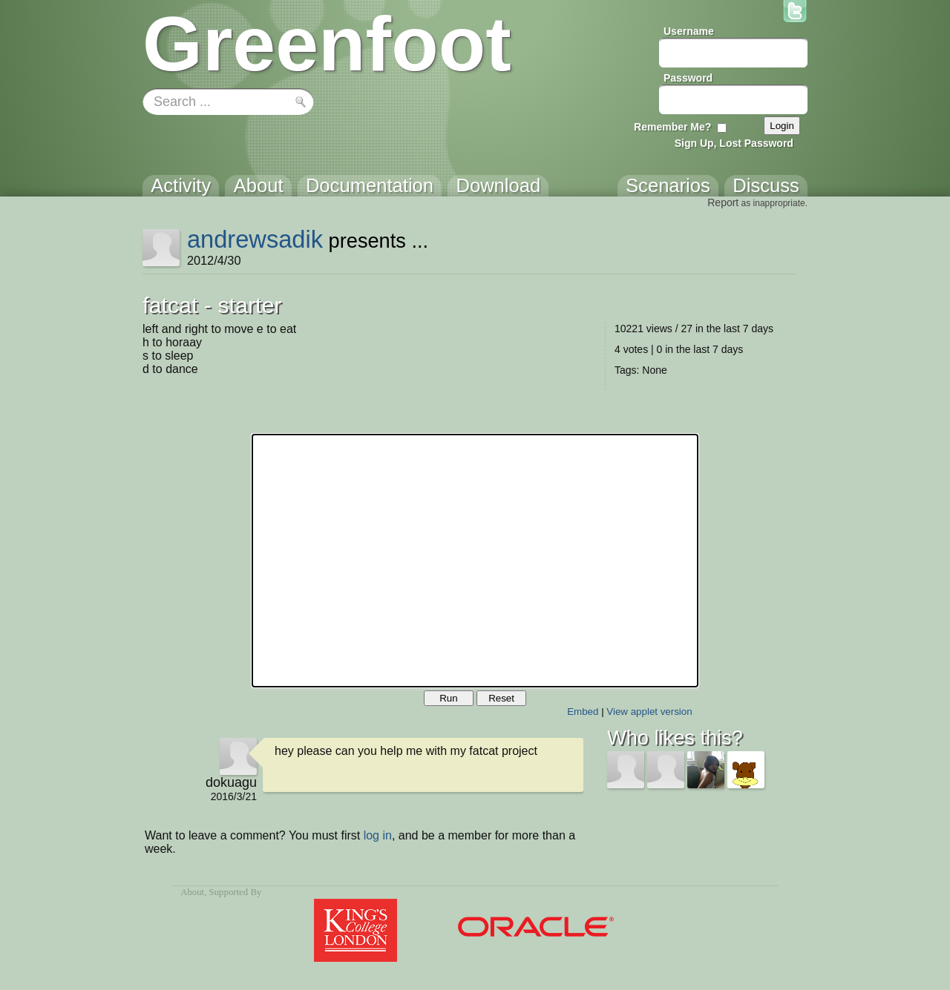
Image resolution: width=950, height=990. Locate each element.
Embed (582, 711)
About (192, 892)
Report (722, 202)
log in (378, 835)
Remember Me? (672, 127)
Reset (501, 698)
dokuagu (231, 782)
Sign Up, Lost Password (734, 143)
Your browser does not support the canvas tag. (475, 561)
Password (688, 78)
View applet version (649, 711)
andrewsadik (255, 239)
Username (689, 31)
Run (448, 698)
